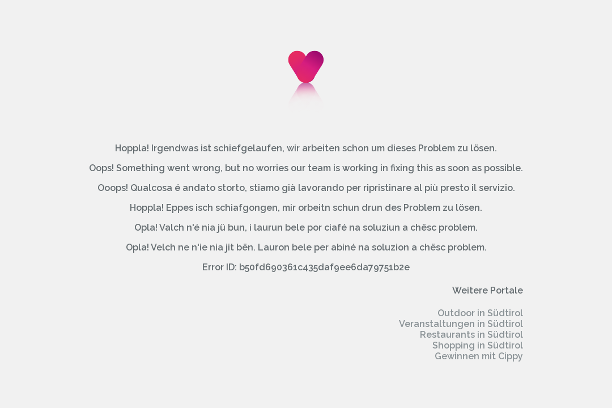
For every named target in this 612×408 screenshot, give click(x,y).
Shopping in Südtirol (477, 345)
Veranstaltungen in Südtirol (461, 323)
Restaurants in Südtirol (471, 334)
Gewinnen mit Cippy (479, 356)
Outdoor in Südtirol (480, 313)
